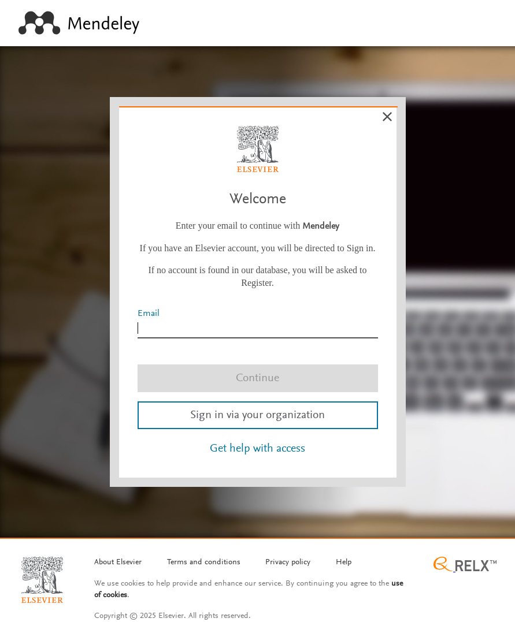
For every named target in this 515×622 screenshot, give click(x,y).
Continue (257, 378)
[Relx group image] (465, 565)
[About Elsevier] (118, 563)
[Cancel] (387, 116)
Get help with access (257, 449)
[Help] (343, 563)
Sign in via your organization (257, 415)
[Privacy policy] (287, 563)
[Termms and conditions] (203, 563)
